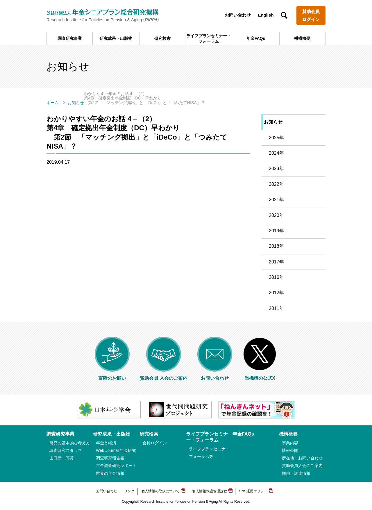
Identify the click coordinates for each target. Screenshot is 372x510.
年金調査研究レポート (116, 465)
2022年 (276, 184)
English (265, 15)
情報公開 (290, 450)
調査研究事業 (70, 38)
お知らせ (76, 102)
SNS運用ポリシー (253, 491)
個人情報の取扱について (160, 491)
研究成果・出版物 (116, 38)
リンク (129, 491)
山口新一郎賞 (61, 458)
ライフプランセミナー (209, 449)
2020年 (276, 215)
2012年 (276, 292)
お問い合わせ (238, 15)
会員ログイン (154, 443)
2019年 (276, 230)
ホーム (52, 102)
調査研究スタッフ (65, 450)
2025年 (276, 137)
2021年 (276, 199)
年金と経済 (106, 443)
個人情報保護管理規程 (209, 491)
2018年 (276, 246)
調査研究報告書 (110, 458)
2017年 (276, 261)
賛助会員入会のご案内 (302, 465)
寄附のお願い (112, 375)
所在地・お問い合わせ (302, 458)
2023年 (276, 168)
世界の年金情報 (110, 473)
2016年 (276, 277)
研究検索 (162, 38)
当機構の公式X (259, 375)
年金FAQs (255, 38)
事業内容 (290, 443)
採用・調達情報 (296, 473)
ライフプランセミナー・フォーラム (208, 38)
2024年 (276, 153)
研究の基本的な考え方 (69, 443)
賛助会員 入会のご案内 (163, 375)
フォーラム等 (201, 456)
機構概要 (302, 38)
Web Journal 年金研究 (116, 450)
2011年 (276, 308)
